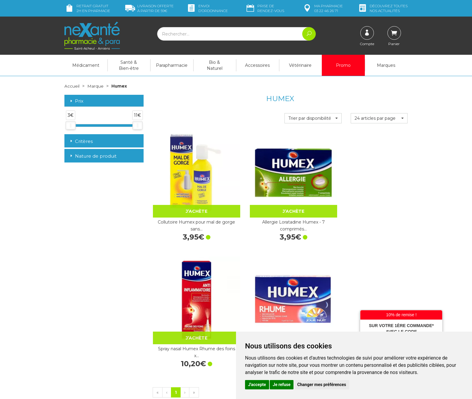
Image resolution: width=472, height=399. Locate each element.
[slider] (70, 125)
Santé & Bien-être (129, 65)
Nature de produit (92, 156)
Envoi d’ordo (207, 8)
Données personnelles (263, 328)
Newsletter (163, 326)
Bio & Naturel (214, 65)
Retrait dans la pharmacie (353, 276)
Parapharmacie (172, 65)
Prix (76, 101)
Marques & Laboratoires (176, 320)
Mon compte (77, 355)
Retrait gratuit (87, 8)
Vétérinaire (300, 65)
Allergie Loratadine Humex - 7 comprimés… (247, 194)
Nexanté (164, 390)
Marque (95, 86)
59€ (149, 8)
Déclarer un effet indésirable (268, 312)
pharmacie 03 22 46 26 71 (322, 8)
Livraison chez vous (347, 281)
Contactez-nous (256, 301)
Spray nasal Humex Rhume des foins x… (313, 194)
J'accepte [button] (257, 384)
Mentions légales (257, 323)
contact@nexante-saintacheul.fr (96, 340)
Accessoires (257, 65)
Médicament (85, 65)
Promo (343, 65)
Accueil (71, 86)
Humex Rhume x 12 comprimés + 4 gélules (379, 194)
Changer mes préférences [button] (321, 384)
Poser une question (83, 349)
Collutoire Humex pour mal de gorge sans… (181, 194)
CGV (245, 318)
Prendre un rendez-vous (264, 307)
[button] (312, 118)
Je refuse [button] (281, 384)
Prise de (264, 8)
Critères (81, 141)
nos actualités (383, 8)
